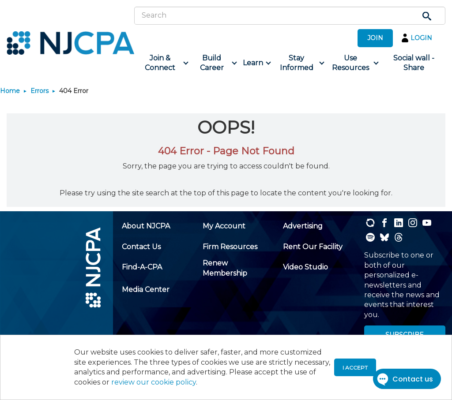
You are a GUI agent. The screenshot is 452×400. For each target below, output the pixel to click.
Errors (39, 91)
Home (10, 91)
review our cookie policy (153, 382)
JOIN (375, 38)
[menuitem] (163, 63)
